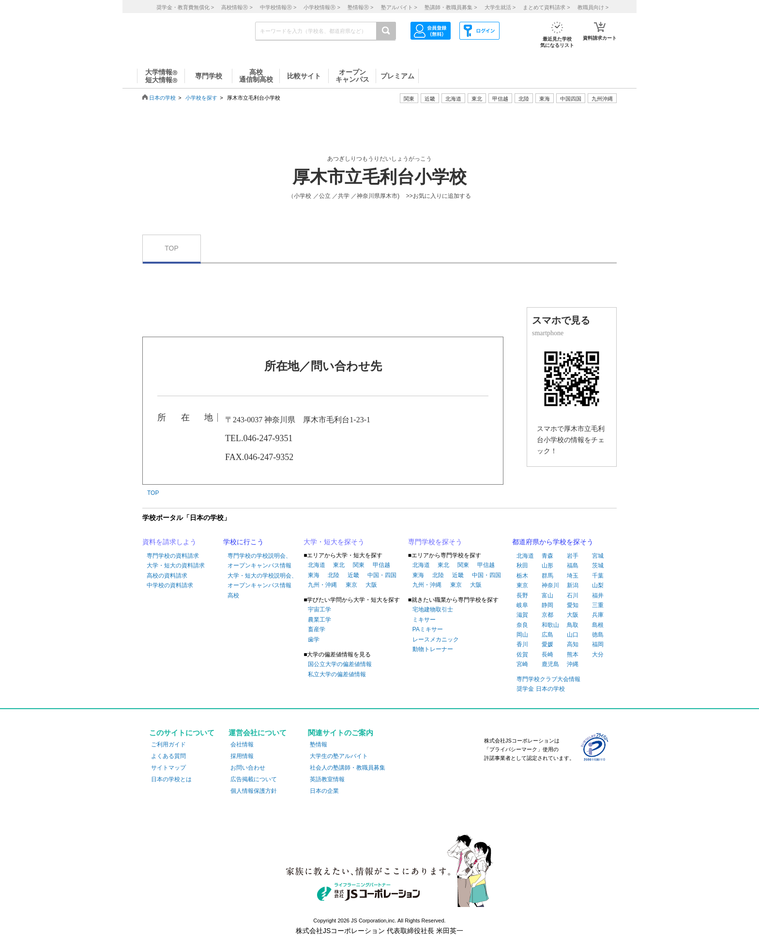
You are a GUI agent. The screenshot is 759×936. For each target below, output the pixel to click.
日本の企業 (324, 790)
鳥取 (572, 625)
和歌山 (550, 625)
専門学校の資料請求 (173, 555)
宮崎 (522, 664)
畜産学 (316, 629)
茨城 (598, 565)
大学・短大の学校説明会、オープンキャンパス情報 (262, 580)
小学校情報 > (322, 7)
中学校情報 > (278, 7)
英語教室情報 (327, 779)
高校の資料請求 (167, 575)
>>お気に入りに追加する (438, 196)
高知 (572, 644)
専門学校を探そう (435, 542)
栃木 (522, 575)
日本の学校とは (171, 779)
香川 (522, 644)
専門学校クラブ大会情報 (548, 679)
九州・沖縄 (322, 584)
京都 (547, 614)
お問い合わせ (247, 767)
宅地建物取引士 (432, 609)
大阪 (371, 584)
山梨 (598, 585)
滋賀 (522, 614)
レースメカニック (435, 639)
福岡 (598, 644)
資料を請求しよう (169, 542)
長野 (522, 595)
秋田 (522, 565)
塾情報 (318, 744)
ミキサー (424, 619)
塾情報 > (360, 7)
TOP (172, 248)
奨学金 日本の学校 (540, 688)
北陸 (333, 575)
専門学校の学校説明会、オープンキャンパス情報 (259, 560)
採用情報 (242, 756)
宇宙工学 (319, 609)
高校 (233, 595)
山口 (572, 634)
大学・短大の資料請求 (176, 565)
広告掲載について (253, 779)
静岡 (547, 605)
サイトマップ (168, 767)
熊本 (572, 654)
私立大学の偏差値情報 (337, 674)
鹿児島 (550, 664)
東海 (313, 575)
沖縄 (572, 664)
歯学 (313, 639)
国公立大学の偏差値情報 (340, 664)
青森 (547, 555)
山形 (547, 565)
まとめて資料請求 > (546, 7)
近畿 (353, 575)
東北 (339, 565)
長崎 (547, 654)
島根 (598, 625)
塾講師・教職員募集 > (451, 7)
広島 (547, 634)
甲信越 (381, 565)
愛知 (572, 605)
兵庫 (598, 614)
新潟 (572, 585)
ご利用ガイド (168, 744)
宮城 (598, 555)
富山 (547, 595)
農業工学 (319, 619)
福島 (572, 565)
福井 (598, 595)
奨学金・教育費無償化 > (185, 7)
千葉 (598, 575)
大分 (598, 654)
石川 (572, 595)
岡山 (522, 634)
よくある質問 (168, 756)
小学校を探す (201, 98)
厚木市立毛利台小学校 (379, 177)
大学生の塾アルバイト (339, 756)
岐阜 (522, 605)
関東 (358, 565)
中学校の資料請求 (170, 585)
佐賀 (522, 654)
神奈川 (550, 585)
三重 (598, 605)
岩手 (572, 555)
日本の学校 (162, 98)
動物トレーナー (432, 649)
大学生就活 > (500, 7)
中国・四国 (381, 575)
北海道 (453, 99)
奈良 (522, 625)
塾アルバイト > (399, 7)
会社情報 (242, 744)
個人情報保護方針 (253, 790)
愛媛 (547, 644)
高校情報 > (236, 7)
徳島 (598, 634)
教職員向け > (592, 7)
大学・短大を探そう (334, 542)
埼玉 (572, 575)
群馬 (547, 575)
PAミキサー (427, 629)
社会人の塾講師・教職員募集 (347, 767)
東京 (351, 584)
